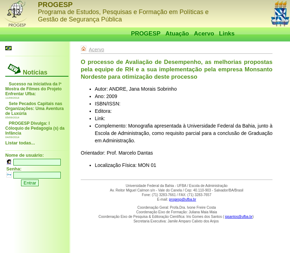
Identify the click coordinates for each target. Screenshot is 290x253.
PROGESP (145, 33)
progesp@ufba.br (182, 199)
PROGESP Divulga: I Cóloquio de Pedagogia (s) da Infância (35, 128)
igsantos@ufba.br (239, 217)
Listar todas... (20, 142)
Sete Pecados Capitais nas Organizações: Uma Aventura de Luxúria (34, 108)
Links (227, 33)
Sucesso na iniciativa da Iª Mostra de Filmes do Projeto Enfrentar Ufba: (33, 89)
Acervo (204, 33)
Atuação (177, 33)
